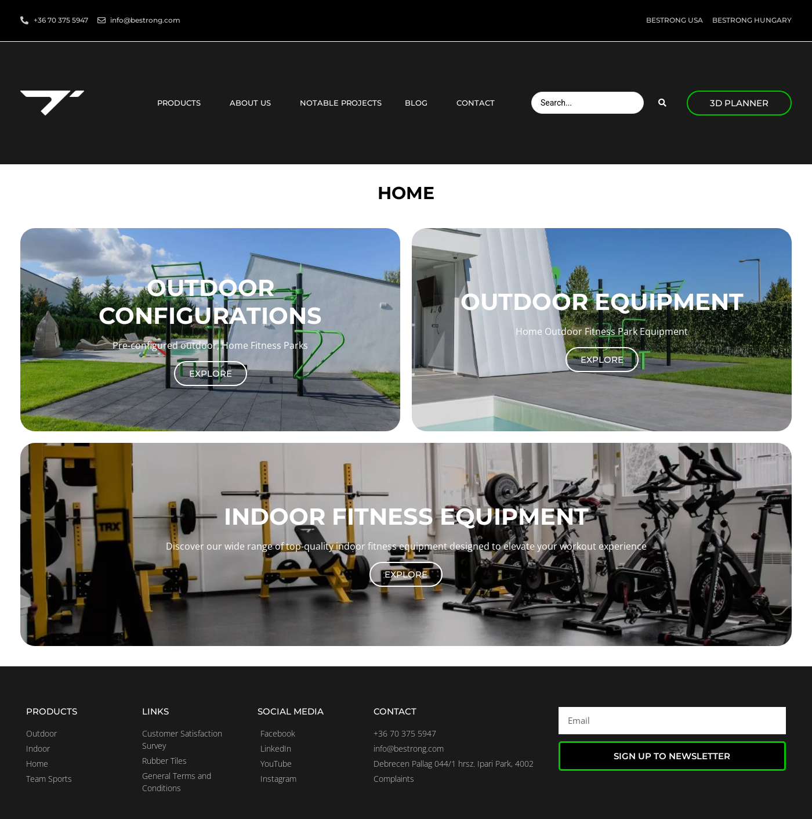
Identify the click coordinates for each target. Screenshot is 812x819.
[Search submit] (662, 103)
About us (253, 103)
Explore (210, 373)
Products (181, 103)
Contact (478, 103)
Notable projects (341, 102)
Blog (419, 103)
